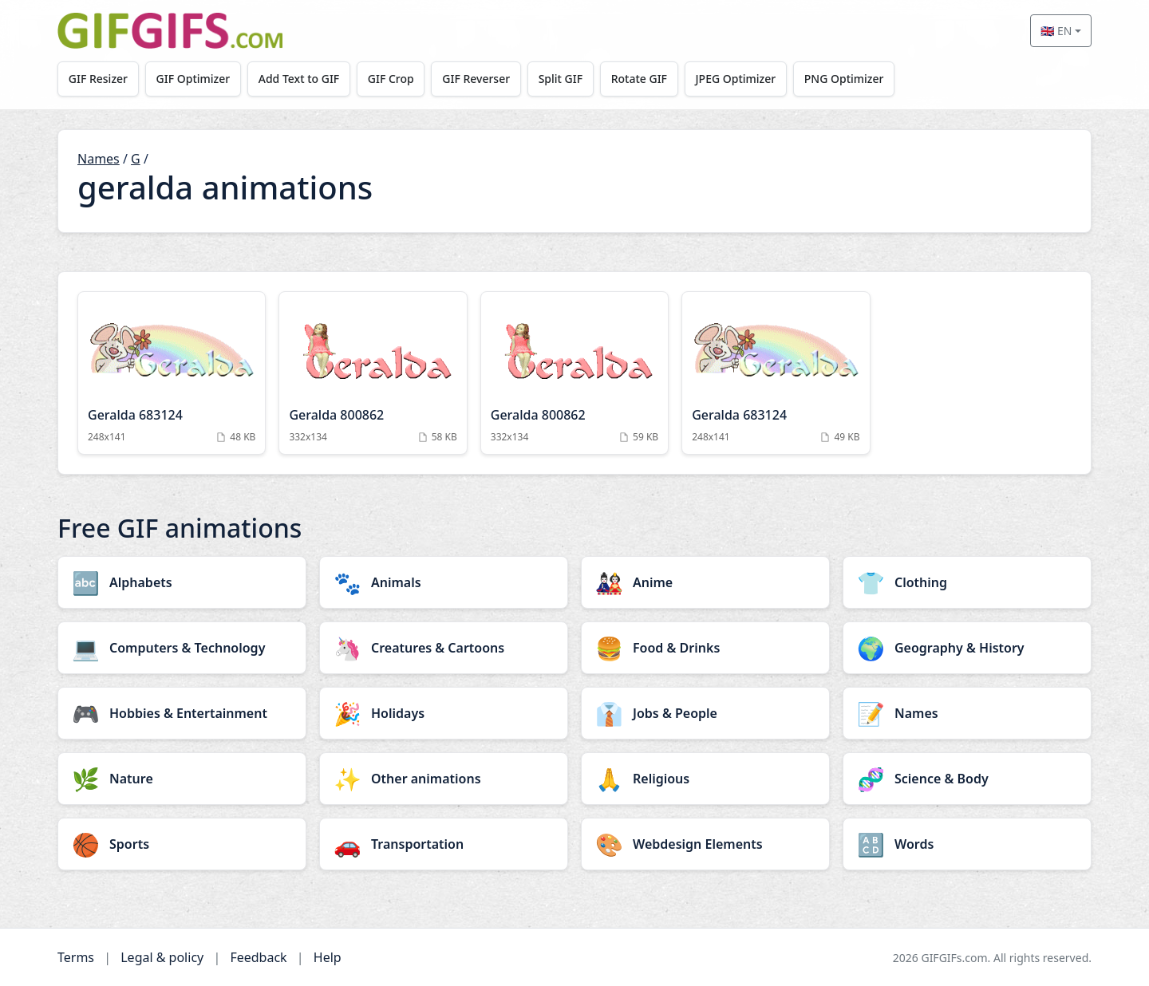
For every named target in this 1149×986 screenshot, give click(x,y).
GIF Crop (391, 78)
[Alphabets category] (182, 582)
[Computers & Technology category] (182, 647)
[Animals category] (443, 582)
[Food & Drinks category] (705, 647)
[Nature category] (182, 778)
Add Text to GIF (299, 78)
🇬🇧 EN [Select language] (1056, 30)
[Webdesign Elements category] (705, 844)
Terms (75, 957)
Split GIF (560, 78)
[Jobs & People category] (705, 713)
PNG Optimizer (844, 78)
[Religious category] (705, 778)
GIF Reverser (477, 78)
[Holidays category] (443, 713)
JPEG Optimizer (736, 78)
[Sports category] (182, 844)
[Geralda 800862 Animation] (372, 373)
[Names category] (967, 713)
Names (98, 159)
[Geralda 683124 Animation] (171, 373)
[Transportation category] (443, 844)
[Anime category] (705, 582)
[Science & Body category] (967, 778)
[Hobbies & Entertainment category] (182, 713)
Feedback (258, 957)
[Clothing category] (967, 582)
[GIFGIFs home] (169, 31)
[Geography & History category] (967, 647)
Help (328, 957)
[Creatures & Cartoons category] (443, 647)
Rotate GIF (639, 78)
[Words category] (967, 844)
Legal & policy (161, 957)
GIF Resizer (98, 78)
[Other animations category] (443, 778)
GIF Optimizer (193, 78)
